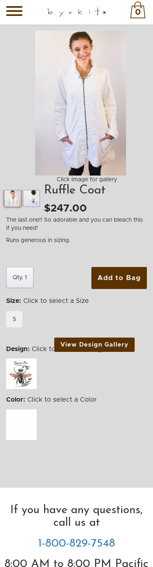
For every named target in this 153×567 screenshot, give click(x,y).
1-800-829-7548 (76, 543)
